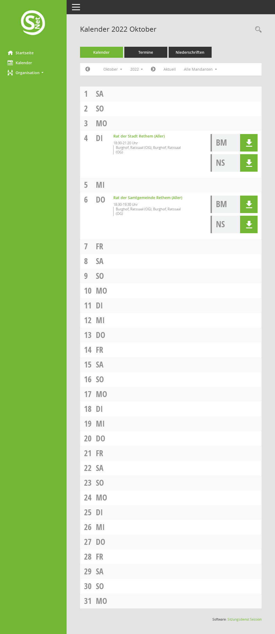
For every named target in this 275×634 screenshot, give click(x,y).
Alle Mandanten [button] (201, 69)
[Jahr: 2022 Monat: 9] (88, 69)
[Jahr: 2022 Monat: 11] (154, 69)
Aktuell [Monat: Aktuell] (170, 69)
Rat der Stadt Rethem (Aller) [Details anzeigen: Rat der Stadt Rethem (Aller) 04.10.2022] (139, 136)
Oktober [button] (113, 69)
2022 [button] (137, 69)
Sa (100, 93)
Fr (100, 246)
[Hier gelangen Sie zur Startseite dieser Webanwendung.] (33, 23)
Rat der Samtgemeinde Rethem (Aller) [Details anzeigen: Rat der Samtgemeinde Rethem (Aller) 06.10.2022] (148, 197)
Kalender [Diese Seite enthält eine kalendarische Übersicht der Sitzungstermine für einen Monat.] (20, 62)
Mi (100, 184)
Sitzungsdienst (244, 619)
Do (101, 199)
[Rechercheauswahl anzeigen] (257, 29)
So (100, 108)
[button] (33, 73)
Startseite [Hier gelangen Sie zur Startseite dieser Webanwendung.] (21, 52)
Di (99, 137)
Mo (102, 123)
